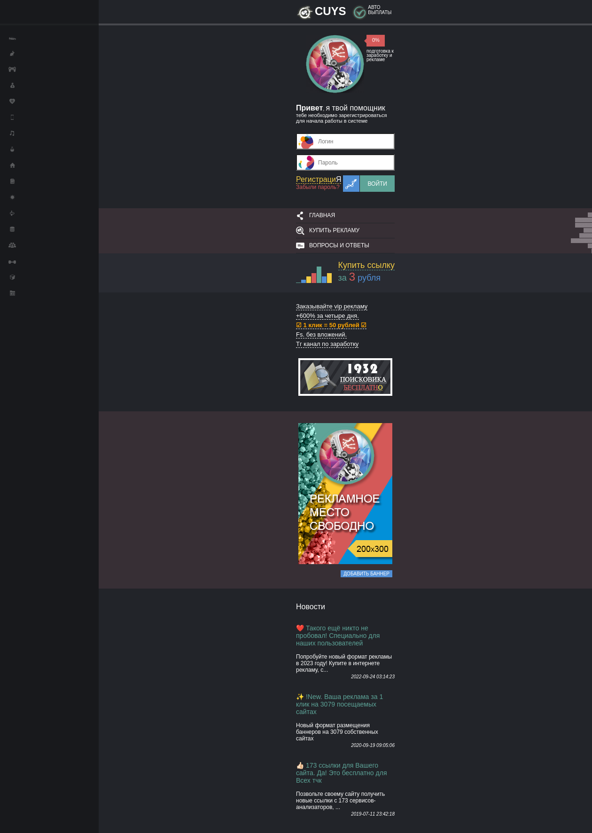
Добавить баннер (366, 573)
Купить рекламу (334, 230)
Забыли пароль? (318, 187)
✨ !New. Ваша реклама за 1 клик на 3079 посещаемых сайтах (339, 704)
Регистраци (318, 179)
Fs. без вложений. (321, 334)
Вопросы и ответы (339, 245)
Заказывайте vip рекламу (331, 306)
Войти (377, 184)
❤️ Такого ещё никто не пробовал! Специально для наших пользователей (338, 635)
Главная (322, 215)
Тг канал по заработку (327, 343)
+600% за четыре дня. (327, 315)
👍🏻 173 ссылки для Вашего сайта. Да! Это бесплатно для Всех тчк (341, 773)
